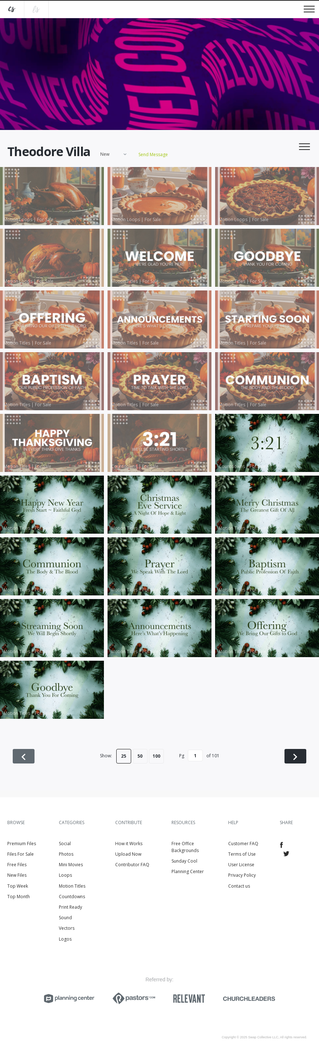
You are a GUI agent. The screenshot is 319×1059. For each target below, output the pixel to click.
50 (139, 756)
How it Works (128, 843)
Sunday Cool (184, 861)
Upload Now (128, 854)
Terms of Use (242, 854)
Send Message (153, 154)
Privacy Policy (242, 875)
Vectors (66, 928)
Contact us (239, 886)
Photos (66, 854)
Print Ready (70, 907)
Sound (65, 918)
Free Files (17, 865)
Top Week (17, 886)
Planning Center (187, 871)
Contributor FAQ (132, 865)
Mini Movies (71, 865)
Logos (65, 939)
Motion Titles (72, 886)
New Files (17, 875)
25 (123, 756)
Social (65, 843)
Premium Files (21, 843)
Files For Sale (20, 854)
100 (156, 756)
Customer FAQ (243, 843)
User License (241, 865)
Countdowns (72, 896)
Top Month (18, 896)
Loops (65, 875)
